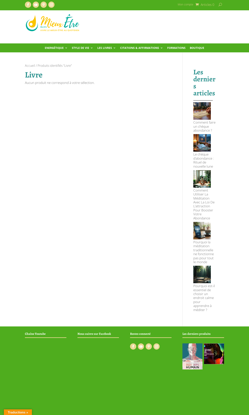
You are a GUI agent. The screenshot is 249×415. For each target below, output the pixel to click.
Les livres (104, 48)
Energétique (54, 48)
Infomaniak (125, 410)
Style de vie (80, 48)
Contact (219, 399)
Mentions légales (200, 399)
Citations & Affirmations (139, 48)
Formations (176, 48)
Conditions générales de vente (166, 399)
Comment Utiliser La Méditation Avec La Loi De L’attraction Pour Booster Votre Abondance (204, 161)
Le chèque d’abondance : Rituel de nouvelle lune (203, 131)
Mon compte (185, 4)
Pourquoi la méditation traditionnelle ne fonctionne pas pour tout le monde (203, 194)
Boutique (197, 48)
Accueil (30, 65)
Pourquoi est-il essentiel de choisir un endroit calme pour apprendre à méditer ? (204, 226)
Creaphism (95, 410)
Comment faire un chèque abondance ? (204, 112)
